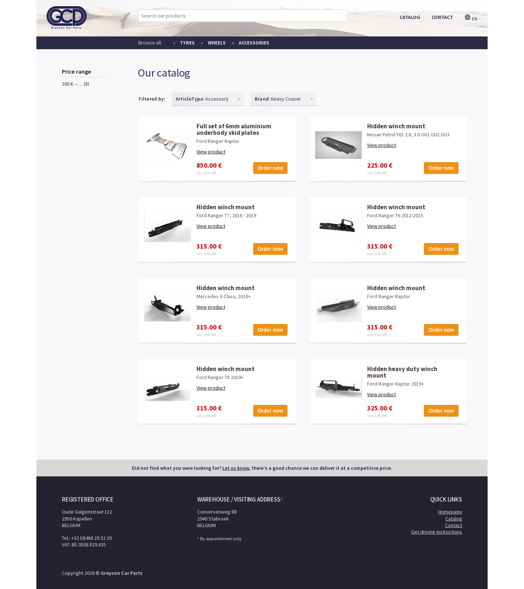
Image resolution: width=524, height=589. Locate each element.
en (470, 18)
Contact (453, 525)
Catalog (453, 518)
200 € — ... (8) (75, 84)
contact (442, 17)
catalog (410, 17)
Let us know (235, 468)
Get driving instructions (436, 531)
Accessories (254, 42)
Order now (270, 168)
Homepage (450, 511)
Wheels (217, 42)
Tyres (187, 42)
